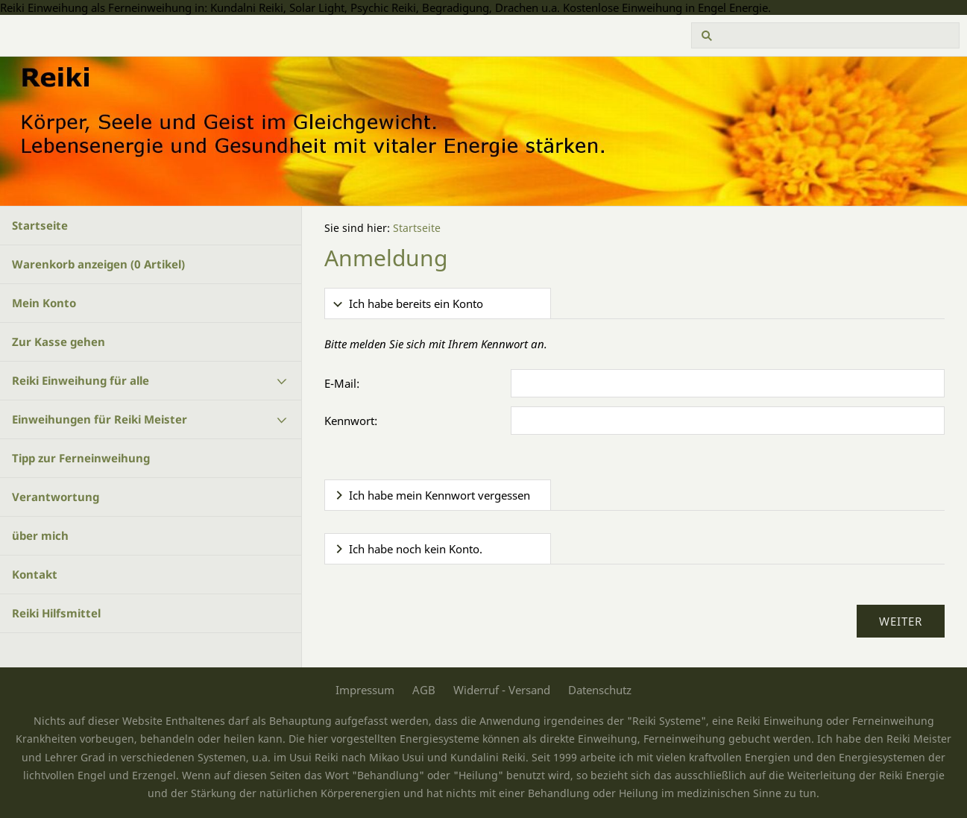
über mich (40, 535)
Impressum (365, 689)
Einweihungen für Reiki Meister (99, 419)
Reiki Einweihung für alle (80, 380)
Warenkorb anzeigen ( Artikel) (98, 264)
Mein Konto (44, 302)
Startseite (40, 225)
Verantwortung (55, 496)
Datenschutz (599, 689)
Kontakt (34, 574)
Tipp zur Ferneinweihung (81, 457)
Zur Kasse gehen (58, 341)
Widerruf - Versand (501, 689)
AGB (423, 689)
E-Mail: (341, 383)
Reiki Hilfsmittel (56, 612)
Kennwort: (350, 420)
